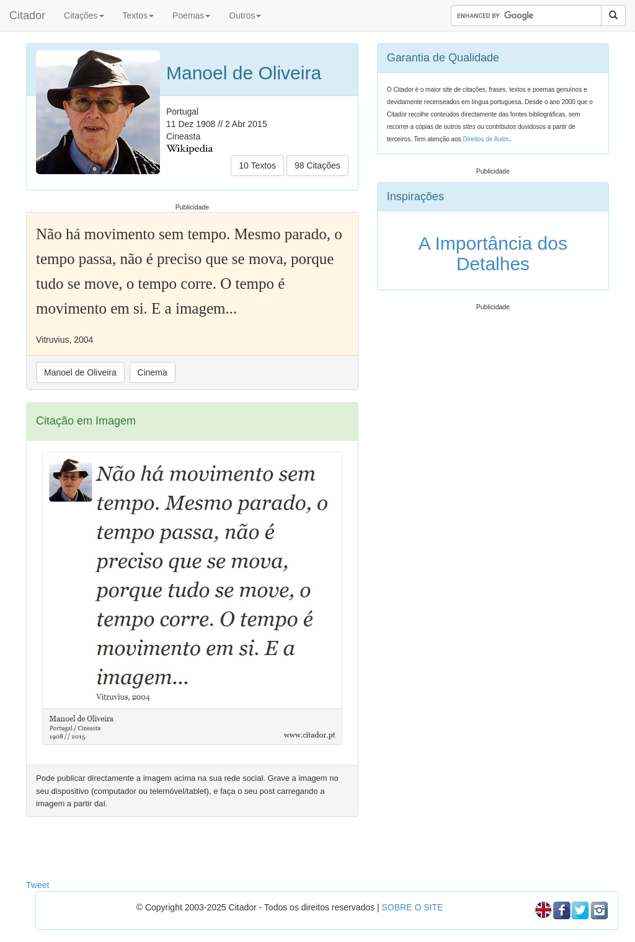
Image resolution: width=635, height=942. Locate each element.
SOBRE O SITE (412, 907)
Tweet (37, 885)
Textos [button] (138, 15)
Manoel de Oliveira (80, 372)
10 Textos (257, 165)
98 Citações (317, 165)
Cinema (152, 372)
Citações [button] (84, 15)
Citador (27, 15)
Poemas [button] (191, 15)
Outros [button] (245, 15)
